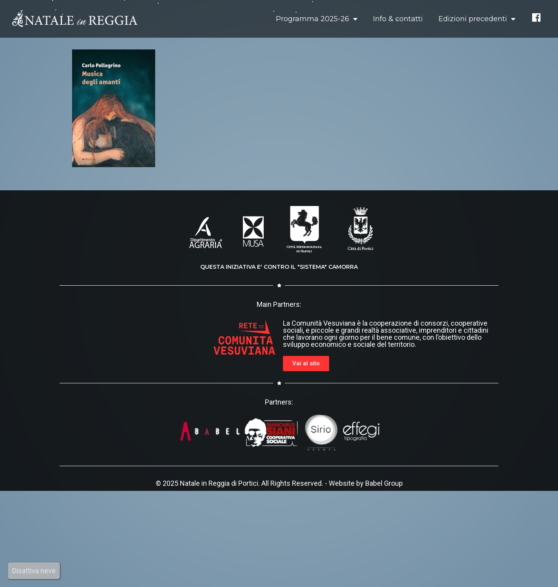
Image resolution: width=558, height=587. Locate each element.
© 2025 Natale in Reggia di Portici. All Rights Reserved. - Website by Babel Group (279, 483)
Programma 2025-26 (316, 18)
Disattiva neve (34, 571)
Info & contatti (398, 19)
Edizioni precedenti (476, 18)
